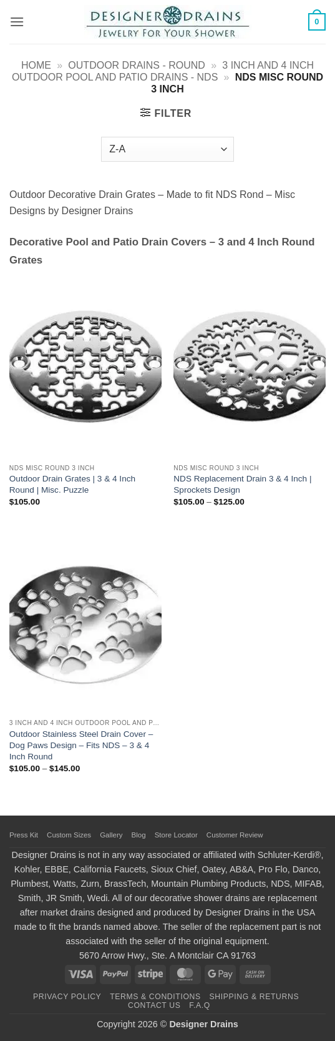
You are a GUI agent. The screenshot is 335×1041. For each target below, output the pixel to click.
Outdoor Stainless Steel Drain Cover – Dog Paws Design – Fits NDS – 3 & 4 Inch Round (81, 745)
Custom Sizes (69, 835)
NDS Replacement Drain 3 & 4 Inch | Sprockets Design (242, 484)
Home (36, 65)
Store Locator (176, 835)
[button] (16, 21)
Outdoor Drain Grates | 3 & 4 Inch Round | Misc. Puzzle (72, 484)
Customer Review (234, 835)
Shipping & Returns (254, 996)
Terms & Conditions (155, 996)
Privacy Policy (67, 996)
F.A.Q (199, 1005)
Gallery (111, 835)
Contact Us (154, 1005)
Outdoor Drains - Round (136, 65)
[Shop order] (167, 149)
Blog (139, 835)
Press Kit (23, 835)
